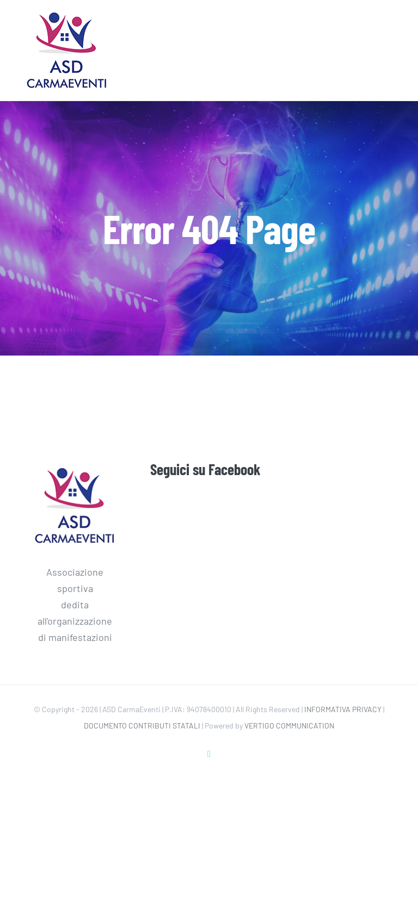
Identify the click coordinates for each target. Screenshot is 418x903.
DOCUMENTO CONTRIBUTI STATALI (142, 725)
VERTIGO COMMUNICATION (289, 725)
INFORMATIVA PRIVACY (343, 709)
